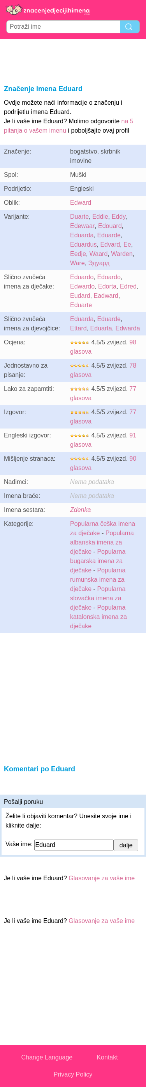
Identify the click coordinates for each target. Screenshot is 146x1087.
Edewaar (82, 226)
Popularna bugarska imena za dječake (97, 561)
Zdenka (80, 509)
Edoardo (109, 277)
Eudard (80, 295)
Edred (128, 286)
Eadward (105, 295)
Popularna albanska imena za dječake (102, 542)
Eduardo (82, 277)
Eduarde (109, 235)
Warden (121, 254)
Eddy (119, 216)
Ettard (78, 328)
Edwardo (82, 286)
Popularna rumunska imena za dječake (97, 579)
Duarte (79, 216)
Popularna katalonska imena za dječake (98, 616)
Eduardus (83, 244)
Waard (99, 254)
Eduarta (101, 328)
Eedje (78, 254)
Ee (127, 244)
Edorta (107, 286)
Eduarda (82, 235)
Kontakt (107, 1057)
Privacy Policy (73, 1074)
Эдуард (99, 263)
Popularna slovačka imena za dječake (97, 598)
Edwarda (128, 328)
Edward (80, 202)
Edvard (110, 244)
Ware (77, 263)
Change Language (47, 1057)
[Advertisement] (73, 60)
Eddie (100, 216)
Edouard (110, 226)
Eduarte (81, 305)
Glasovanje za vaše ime (102, 878)
